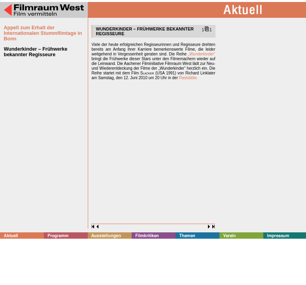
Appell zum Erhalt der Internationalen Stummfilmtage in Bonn (43, 33)
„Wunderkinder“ (201, 54)
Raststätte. (188, 78)
